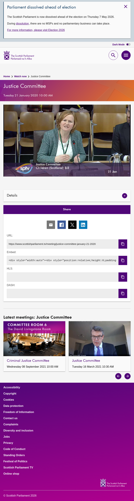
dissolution (22, 23)
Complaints (10, 424)
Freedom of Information (18, 412)
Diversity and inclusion (18, 430)
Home (6, 76)
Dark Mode (122, 44)
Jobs (6, 436)
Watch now (20, 76)
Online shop (11, 473)
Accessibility (11, 387)
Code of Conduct (14, 449)
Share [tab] (67, 209)
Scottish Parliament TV (18, 467)
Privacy (8, 443)
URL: (10, 235)
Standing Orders (14, 455)
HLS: (10, 268)
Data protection (13, 406)
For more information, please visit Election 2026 (36, 30)
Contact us (10, 418)
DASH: (11, 285)
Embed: (11, 252)
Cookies (8, 399)
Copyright (9, 393)
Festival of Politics (15, 461)
